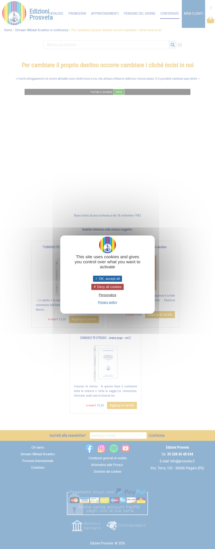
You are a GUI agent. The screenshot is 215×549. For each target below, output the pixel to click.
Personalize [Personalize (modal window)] (107, 295)
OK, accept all (107, 278)
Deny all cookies (107, 287)
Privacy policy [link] (107, 302)
